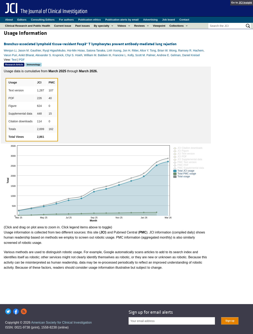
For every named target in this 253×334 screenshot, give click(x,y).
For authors (66, 19)
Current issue (62, 25)
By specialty (101, 25)
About (9, 19)
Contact (184, 19)
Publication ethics (89, 19)
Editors (21, 19)
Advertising (150, 19)
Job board (168, 19)
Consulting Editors (43, 19)
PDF (22, 59)
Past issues (82, 25)
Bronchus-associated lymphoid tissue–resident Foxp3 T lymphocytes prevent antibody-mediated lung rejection (90, 44)
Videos (121, 25)
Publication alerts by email (122, 19)
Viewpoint (159, 25)
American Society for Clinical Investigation (61, 322)
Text (14, 59)
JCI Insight (245, 2)
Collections (176, 25)
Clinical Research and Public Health (27, 25)
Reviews (139, 25)
